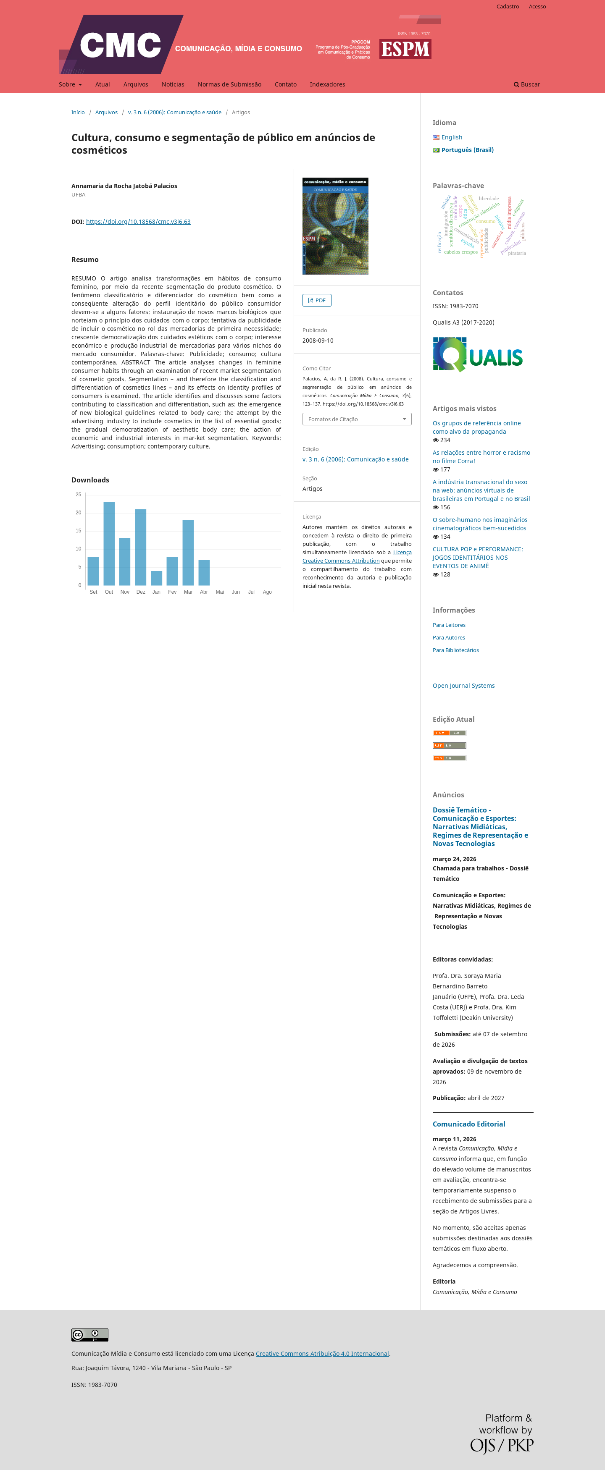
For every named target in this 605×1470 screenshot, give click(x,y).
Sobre (68, 84)
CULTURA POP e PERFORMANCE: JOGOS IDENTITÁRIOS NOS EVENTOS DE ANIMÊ (478, 557)
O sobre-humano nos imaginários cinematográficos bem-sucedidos (480, 524)
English (452, 137)
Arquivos (136, 84)
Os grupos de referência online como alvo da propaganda (477, 427)
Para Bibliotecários (456, 650)
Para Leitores (449, 625)
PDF (320, 300)
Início (78, 112)
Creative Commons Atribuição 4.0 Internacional (322, 1353)
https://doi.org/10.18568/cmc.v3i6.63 (138, 221)
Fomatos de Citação (333, 419)
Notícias (173, 84)
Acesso (537, 6)
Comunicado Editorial (469, 1124)
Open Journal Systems (464, 685)
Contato (286, 84)
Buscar (527, 84)
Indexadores (327, 84)
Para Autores (449, 637)
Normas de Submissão (229, 84)
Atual (102, 84)
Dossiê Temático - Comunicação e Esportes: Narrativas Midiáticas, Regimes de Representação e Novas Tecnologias (480, 826)
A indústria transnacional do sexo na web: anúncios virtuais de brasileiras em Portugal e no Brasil (481, 490)
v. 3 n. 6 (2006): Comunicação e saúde (174, 112)
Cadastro (508, 6)
